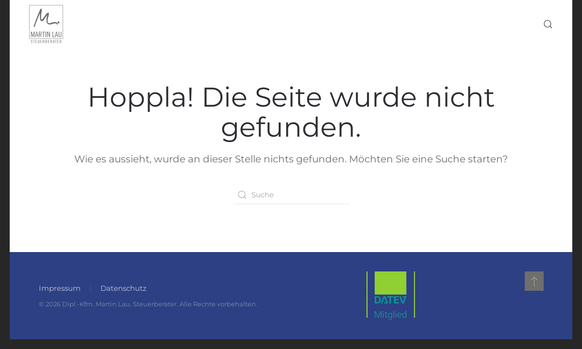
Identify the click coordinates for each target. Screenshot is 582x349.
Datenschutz (123, 288)
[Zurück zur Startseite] (46, 24)
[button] (548, 24)
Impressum (60, 288)
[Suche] (291, 195)
